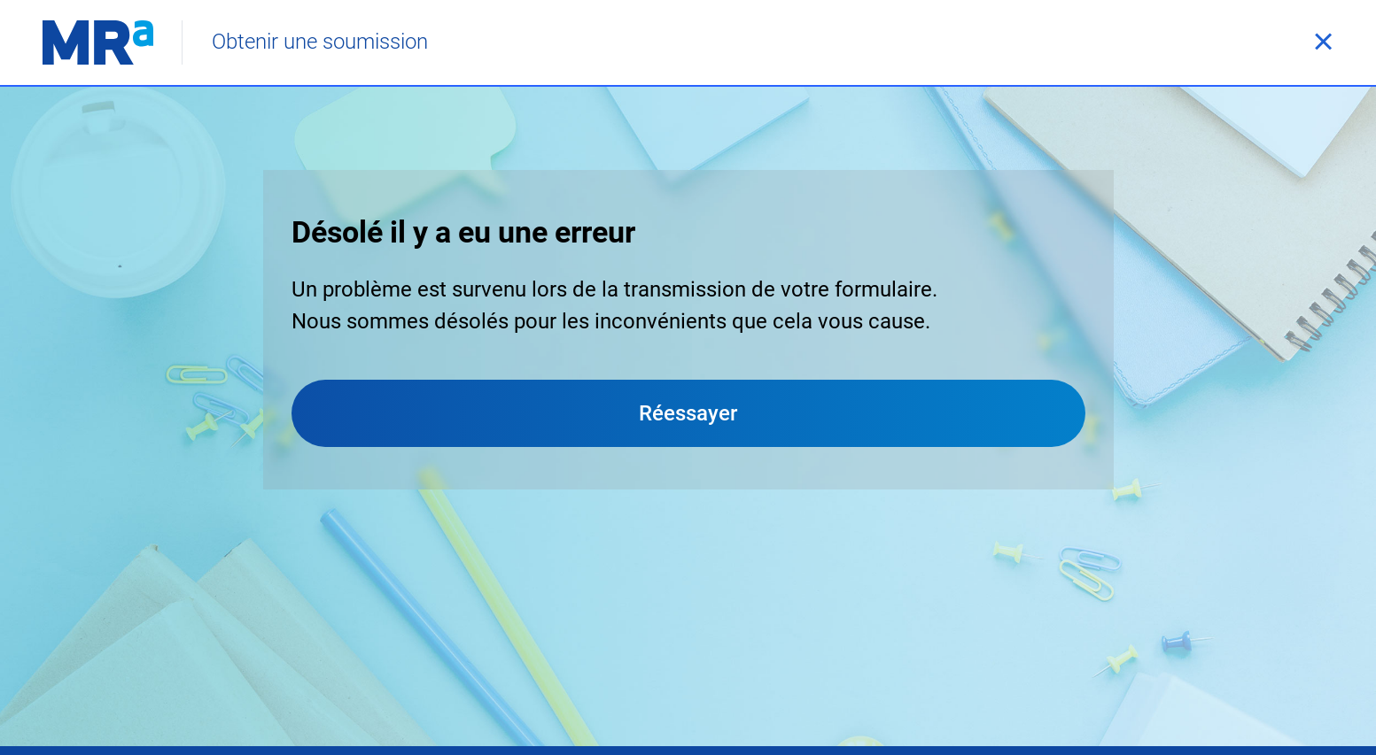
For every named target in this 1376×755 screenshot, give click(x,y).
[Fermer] (1322, 42)
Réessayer (688, 413)
